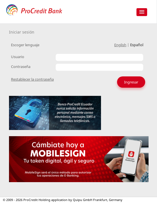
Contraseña (20, 66)
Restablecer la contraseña (32, 79)
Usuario (17, 56)
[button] (141, 12)
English (120, 44)
